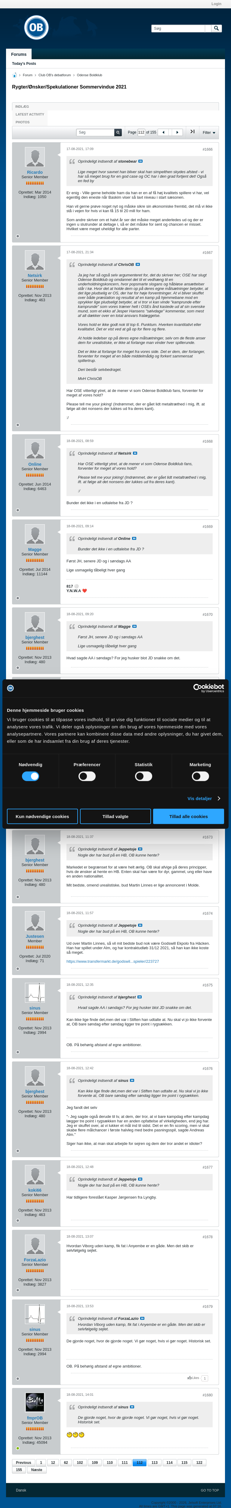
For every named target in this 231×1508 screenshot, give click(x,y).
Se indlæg (140, 161)
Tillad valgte (115, 816)
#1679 (208, 1307)
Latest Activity (30, 114)
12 (53, 1463)
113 (155, 1463)
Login (216, 4)
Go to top (210, 1490)
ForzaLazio (35, 1259)
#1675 (208, 985)
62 (66, 1463)
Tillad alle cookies (188, 816)
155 (19, 1470)
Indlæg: (29, 196)
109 (95, 1463)
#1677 (208, 1167)
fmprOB (35, 1418)
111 (125, 1463)
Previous (23, 1463)
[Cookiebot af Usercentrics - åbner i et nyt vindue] (197, 688)
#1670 (208, 615)
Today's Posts (24, 64)
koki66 (35, 1190)
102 (80, 1463)
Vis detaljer (200, 798)
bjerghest (34, 637)
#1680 (208, 1395)
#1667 (208, 253)
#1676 (208, 1069)
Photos (22, 122)
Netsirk (35, 275)
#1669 (208, 527)
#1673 (208, 837)
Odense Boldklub (89, 75)
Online (35, 464)
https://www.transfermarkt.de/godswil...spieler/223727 (112, 961)
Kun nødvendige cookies (42, 816)
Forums (18, 54)
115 (184, 1463)
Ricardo (35, 172)
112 (140, 1463)
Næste (36, 1470)
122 (199, 1463)
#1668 (208, 441)
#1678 (208, 1237)
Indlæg (22, 106)
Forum (27, 75)
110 (110, 1463)
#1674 (208, 913)
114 (170, 1463)
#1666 (208, 149)
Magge (35, 549)
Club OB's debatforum (54, 75)
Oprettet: (26, 192)
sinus (35, 1008)
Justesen (35, 936)
